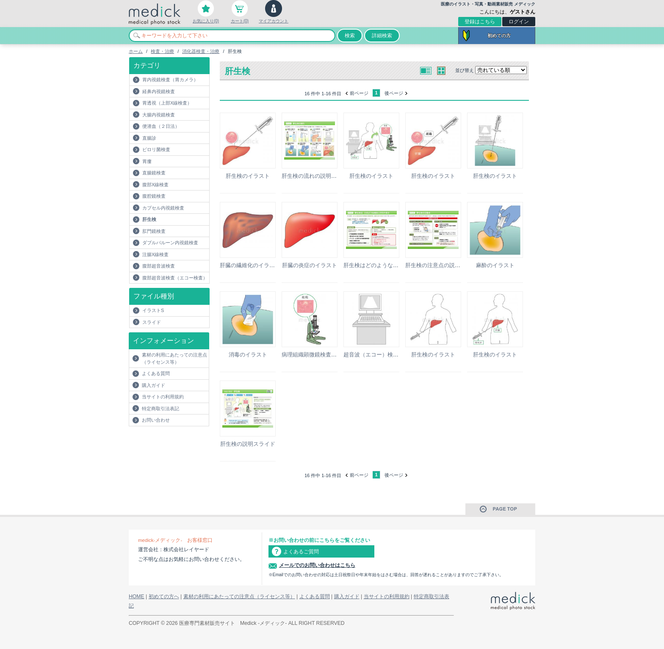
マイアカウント (273, 21)
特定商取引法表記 (160, 408)
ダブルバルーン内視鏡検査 (170, 242)
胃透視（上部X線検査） (167, 102)
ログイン (519, 22)
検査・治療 (162, 51)
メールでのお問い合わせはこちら (317, 565)
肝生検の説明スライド (247, 444)
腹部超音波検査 (158, 265)
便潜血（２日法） (161, 126)
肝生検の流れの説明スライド (317, 176)
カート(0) (240, 21)
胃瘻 (147, 161)
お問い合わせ (156, 420)
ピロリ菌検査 (156, 149)
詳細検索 (382, 36)
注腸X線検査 (155, 254)
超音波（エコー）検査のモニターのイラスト (398, 354)
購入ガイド (153, 385)
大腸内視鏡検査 (158, 114)
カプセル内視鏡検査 (163, 207)
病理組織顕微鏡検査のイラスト (320, 354)
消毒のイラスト (248, 354)
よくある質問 (156, 373)
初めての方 (499, 35)
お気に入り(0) (206, 21)
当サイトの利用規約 (163, 396)
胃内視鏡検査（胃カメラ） (170, 79)
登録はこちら (480, 22)
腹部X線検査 (155, 184)
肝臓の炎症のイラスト (309, 265)
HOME (136, 596)
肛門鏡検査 (154, 231)
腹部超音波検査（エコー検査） (175, 277)
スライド (151, 322)
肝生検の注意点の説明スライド (443, 265)
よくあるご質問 (301, 551)
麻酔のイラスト (495, 265)
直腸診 (149, 138)
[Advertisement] (178, 443)
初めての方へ (164, 596)
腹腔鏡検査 (154, 196)
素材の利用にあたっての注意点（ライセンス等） (174, 358)
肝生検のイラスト (248, 176)
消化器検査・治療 (200, 51)
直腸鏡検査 (154, 172)
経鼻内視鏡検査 (158, 91)
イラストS (153, 310)
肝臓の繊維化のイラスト (250, 265)
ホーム (136, 51)
